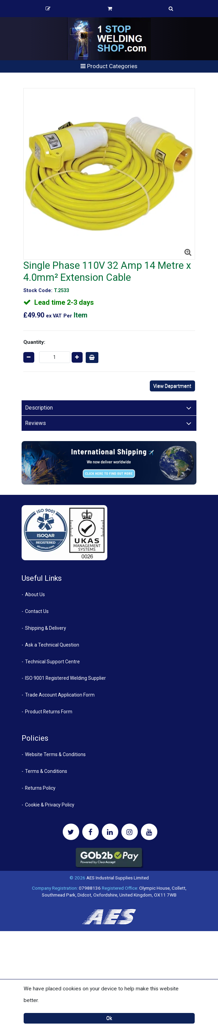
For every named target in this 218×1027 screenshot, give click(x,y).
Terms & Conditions (46, 771)
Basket (110, 8)
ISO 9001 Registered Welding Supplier (65, 678)
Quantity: (34, 342)
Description (39, 407)
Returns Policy (40, 788)
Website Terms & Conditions (55, 754)
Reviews (35, 423)
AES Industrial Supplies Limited (117, 877)
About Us (35, 594)
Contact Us (37, 611)
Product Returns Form (48, 711)
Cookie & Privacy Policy (49, 804)
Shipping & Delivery (45, 628)
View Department (172, 386)
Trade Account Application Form (60, 695)
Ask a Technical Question (52, 645)
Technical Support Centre (52, 661)
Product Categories (109, 66)
